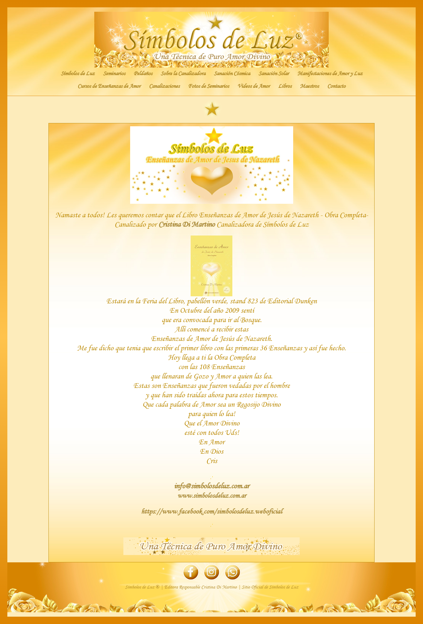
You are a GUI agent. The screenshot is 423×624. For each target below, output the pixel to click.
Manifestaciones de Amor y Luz (329, 73)
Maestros (309, 86)
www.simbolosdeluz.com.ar (211, 495)
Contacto (336, 86)
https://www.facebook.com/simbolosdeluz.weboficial (211, 511)
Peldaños (143, 73)
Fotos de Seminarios (208, 86)
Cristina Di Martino (186, 224)
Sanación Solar (273, 73)
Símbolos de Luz (78, 73)
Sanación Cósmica (232, 73)
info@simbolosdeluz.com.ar (211, 486)
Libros (284, 86)
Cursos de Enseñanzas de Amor (109, 86)
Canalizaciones (164, 86)
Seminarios (114, 73)
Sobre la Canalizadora (183, 73)
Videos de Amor (253, 86)
